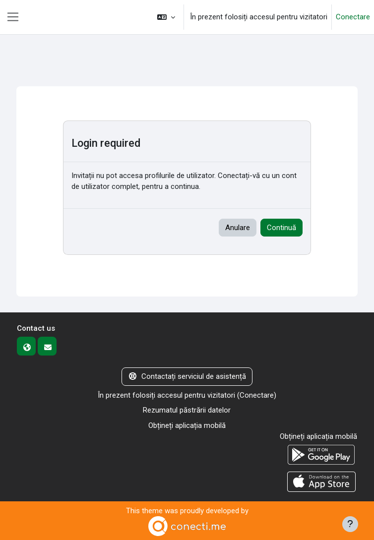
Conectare (353, 16)
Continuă (281, 227)
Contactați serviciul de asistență (187, 376)
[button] (166, 17)
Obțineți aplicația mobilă (187, 425)
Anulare (237, 227)
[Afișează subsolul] (350, 524)
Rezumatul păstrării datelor (187, 410)
